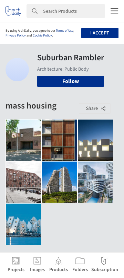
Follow (70, 81)
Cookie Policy (42, 35)
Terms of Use (64, 30)
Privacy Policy (16, 35)
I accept (99, 33)
